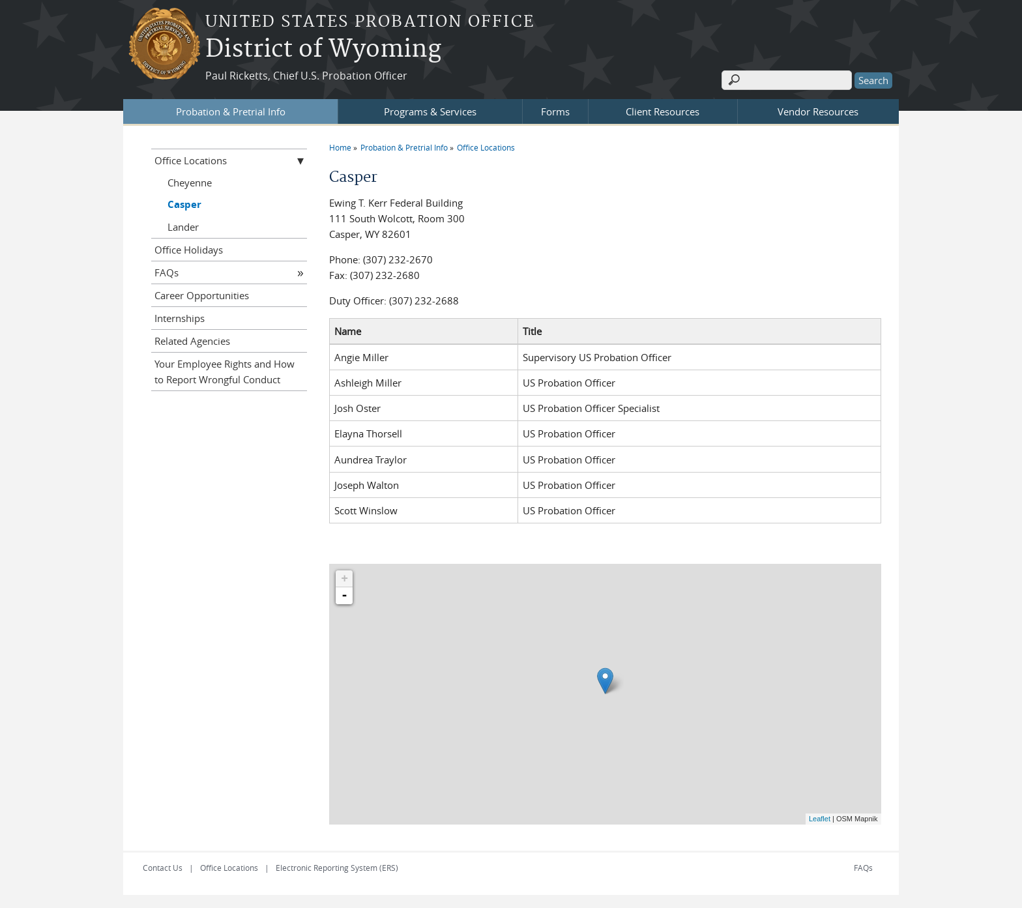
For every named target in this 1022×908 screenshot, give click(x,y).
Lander (183, 226)
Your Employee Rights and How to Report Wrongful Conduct (224, 371)
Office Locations (486, 147)
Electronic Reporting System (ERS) (337, 867)
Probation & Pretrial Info (230, 111)
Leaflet (819, 819)
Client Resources (662, 111)
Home (340, 147)
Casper (184, 204)
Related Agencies (192, 340)
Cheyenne (190, 182)
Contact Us (162, 867)
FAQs (166, 272)
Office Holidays (188, 249)
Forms (555, 111)
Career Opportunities (201, 295)
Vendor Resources (818, 111)
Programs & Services (430, 111)
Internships (179, 318)
